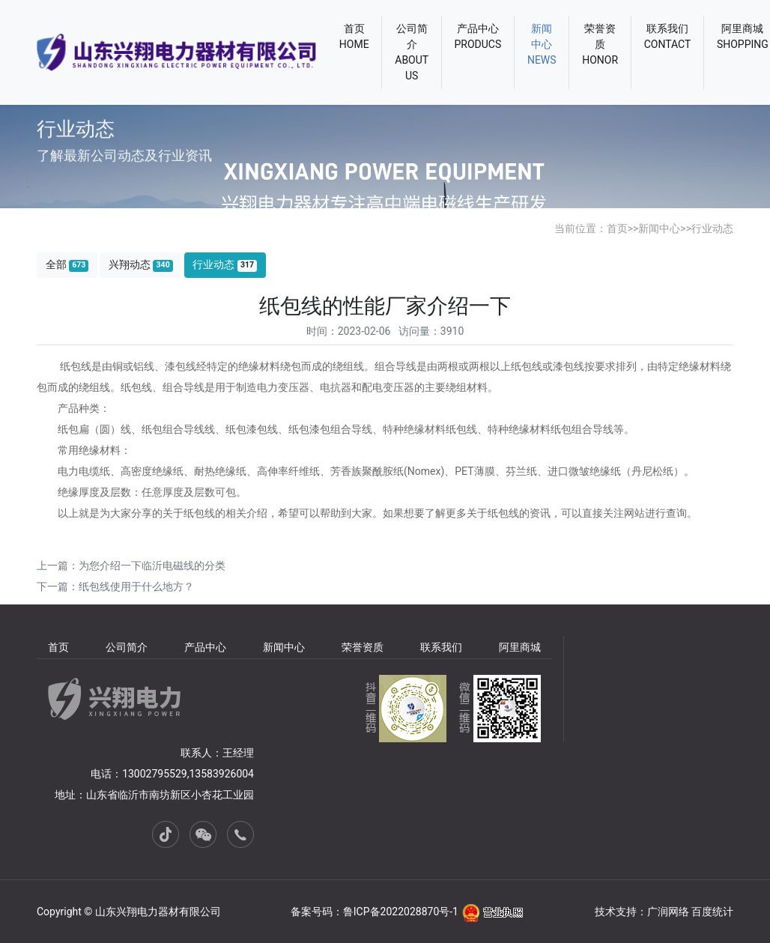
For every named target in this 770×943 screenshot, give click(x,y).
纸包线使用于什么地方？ (136, 586)
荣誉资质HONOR (600, 44)
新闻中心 (659, 228)
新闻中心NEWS (542, 44)
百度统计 (712, 912)
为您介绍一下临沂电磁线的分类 (152, 565)
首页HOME (354, 36)
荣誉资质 (363, 647)
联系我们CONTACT (667, 36)
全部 (67, 264)
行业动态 (712, 228)
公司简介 (127, 647)
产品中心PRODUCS (478, 36)
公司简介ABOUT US (411, 52)
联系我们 (441, 647)
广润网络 (668, 912)
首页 (617, 228)
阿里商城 (520, 647)
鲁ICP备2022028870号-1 (400, 912)
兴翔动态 (141, 264)
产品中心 (205, 647)
